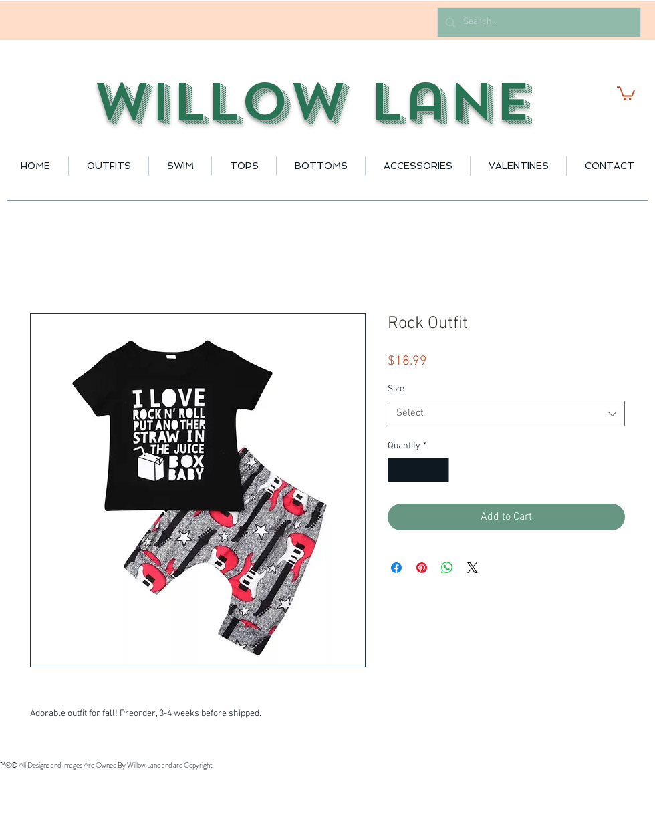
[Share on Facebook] (396, 568)
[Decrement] (398, 470)
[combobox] (506, 413)
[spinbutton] (418, 470)
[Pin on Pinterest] (422, 568)
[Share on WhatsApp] (447, 568)
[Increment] (438, 470)
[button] (626, 92)
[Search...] (537, 22)
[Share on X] (473, 568)
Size (396, 389)
